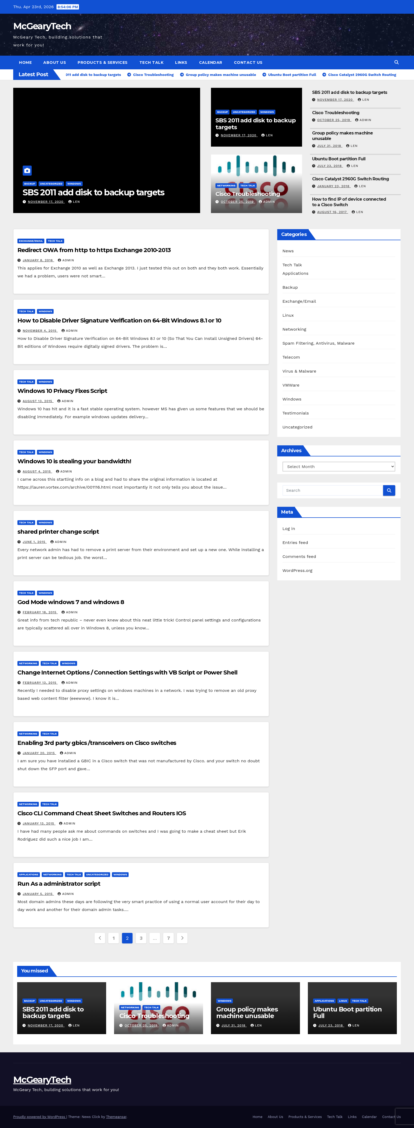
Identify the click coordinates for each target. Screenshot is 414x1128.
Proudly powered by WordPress (39, 1117)
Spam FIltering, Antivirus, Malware (319, 343)
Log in (289, 528)
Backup (29, 183)
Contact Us (248, 62)
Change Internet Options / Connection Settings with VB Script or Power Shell (127, 672)
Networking (226, 185)
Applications (28, 874)
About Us (54, 62)
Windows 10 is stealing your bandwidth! (74, 461)
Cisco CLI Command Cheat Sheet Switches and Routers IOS (101, 813)
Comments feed (299, 556)
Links (181, 62)
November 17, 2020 (46, 202)
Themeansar (116, 1117)
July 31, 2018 (329, 146)
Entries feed (295, 542)
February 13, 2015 (40, 682)
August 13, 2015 (38, 401)
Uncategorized (51, 183)
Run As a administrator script (58, 883)
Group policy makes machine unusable (246, 1012)
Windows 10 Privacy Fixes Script (62, 390)
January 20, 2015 (39, 753)
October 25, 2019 (238, 202)
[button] (396, 62)
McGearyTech (42, 26)
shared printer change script (58, 531)
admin (267, 202)
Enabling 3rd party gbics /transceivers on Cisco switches (96, 742)
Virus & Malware (299, 371)
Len (74, 202)
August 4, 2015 (37, 471)
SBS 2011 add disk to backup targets (93, 192)
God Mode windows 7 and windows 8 (70, 602)
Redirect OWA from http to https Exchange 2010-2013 (94, 250)
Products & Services (103, 62)
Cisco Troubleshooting (247, 193)
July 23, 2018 (330, 166)
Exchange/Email (31, 240)
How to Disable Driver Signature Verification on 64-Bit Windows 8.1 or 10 (119, 320)
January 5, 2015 (38, 894)
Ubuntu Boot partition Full (339, 158)
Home (25, 62)
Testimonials (296, 413)
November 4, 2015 (40, 330)
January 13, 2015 (39, 823)
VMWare (291, 385)
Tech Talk (151, 62)
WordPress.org (298, 570)
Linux (288, 315)
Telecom (291, 357)
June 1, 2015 (35, 542)
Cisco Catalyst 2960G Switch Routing (350, 178)
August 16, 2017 (332, 212)
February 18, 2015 (40, 612)
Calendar (210, 62)
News (288, 250)
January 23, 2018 (334, 186)
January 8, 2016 (38, 260)
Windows (74, 183)
